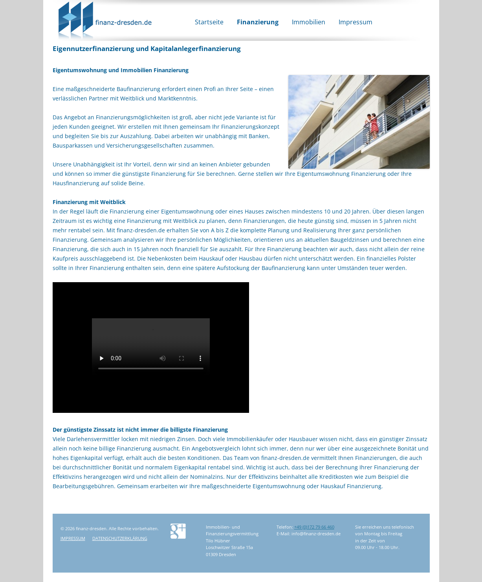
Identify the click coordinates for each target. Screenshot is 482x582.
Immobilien (308, 22)
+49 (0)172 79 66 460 (314, 527)
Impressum (355, 22)
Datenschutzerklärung (119, 538)
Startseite (209, 22)
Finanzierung (258, 22)
